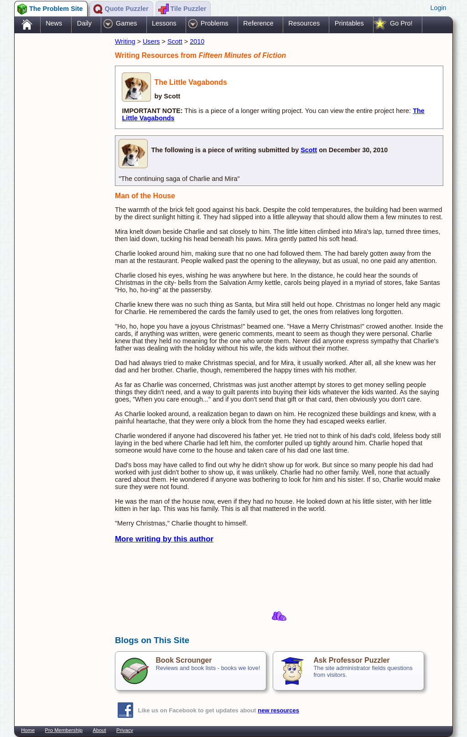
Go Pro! (401, 23)
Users (151, 41)
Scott (174, 41)
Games (126, 23)
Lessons (164, 23)
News (54, 23)
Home (28, 730)
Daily (84, 23)
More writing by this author (164, 539)
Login (438, 7)
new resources (278, 710)
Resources (304, 23)
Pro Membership (64, 730)
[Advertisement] (60, 179)
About (99, 730)
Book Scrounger (184, 660)
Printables (349, 23)
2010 (197, 41)
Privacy (124, 730)
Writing (125, 41)
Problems (214, 23)
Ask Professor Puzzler (351, 660)
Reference (258, 23)
